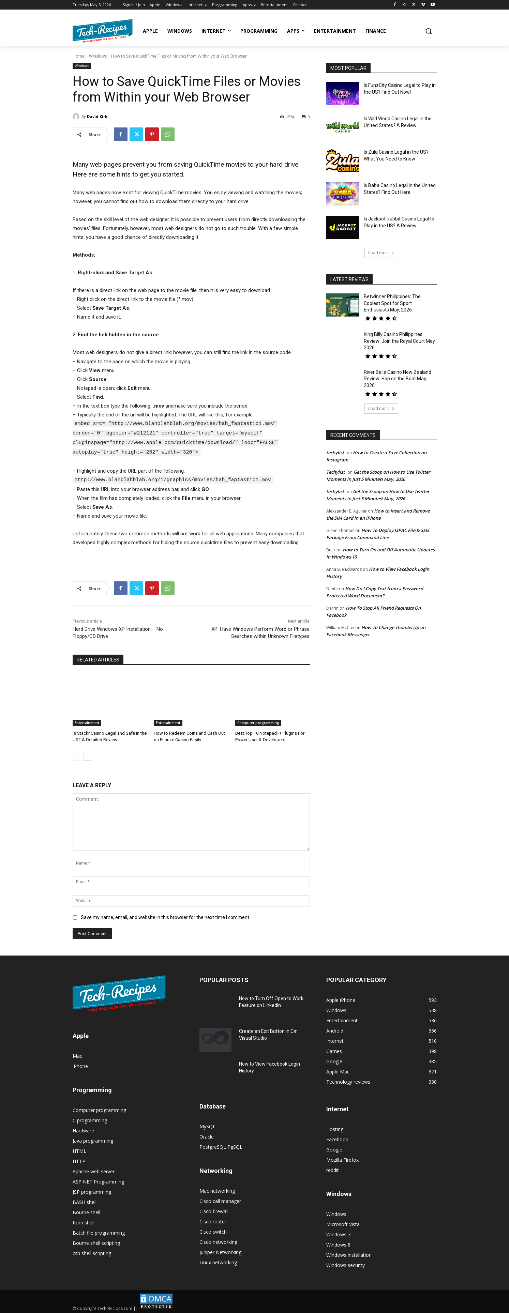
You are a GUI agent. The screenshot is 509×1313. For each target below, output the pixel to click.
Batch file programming (99, 1231)
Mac (77, 1054)
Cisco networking (218, 1240)
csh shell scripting (92, 1251)
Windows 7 (338, 1233)
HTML (79, 1149)
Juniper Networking (220, 1250)
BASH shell (84, 1200)
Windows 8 (338, 1243)
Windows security (345, 1263)
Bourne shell (86, 1210)
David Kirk (97, 116)
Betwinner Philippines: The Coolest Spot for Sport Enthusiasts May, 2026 (392, 303)
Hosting (334, 1127)
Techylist (335, 472)
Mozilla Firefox (342, 1158)
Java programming (93, 1139)
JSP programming (92, 1190)
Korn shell (83, 1221)
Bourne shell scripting (96, 1241)
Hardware (83, 1129)
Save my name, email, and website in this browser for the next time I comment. (165, 916)
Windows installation (349, 1253)
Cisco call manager (220, 1199)
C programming (90, 1118)
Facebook (337, 1137)
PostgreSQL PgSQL (220, 1145)
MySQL (207, 1124)
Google (334, 1148)
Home (79, 56)
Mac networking (217, 1189)
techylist (335, 452)
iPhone (80, 1064)
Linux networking (218, 1260)
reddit (332, 1168)
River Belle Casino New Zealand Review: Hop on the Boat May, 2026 (397, 378)
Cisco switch (213, 1230)
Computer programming (258, 721)
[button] (428, 31)
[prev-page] (77, 754)
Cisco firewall (213, 1209)
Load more (381, 253)
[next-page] (88, 754)
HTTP (79, 1159)
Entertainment (87, 721)
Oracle (206, 1135)
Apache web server (94, 1169)
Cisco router (212, 1220)
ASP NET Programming (98, 1180)
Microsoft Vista (343, 1222)
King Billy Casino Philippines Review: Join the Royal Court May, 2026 (400, 341)
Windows (98, 56)
